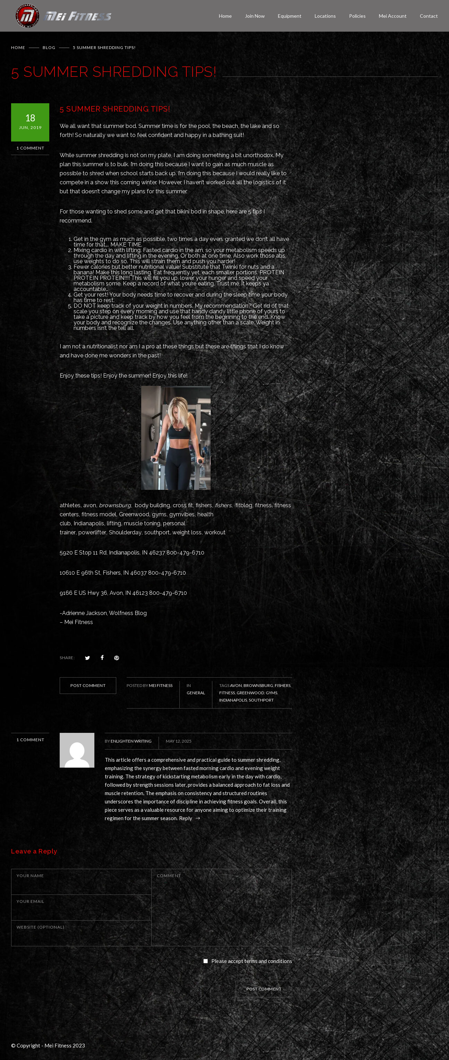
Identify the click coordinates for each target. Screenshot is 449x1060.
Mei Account (393, 16)
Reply (186, 818)
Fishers (282, 685)
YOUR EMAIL (30, 901)
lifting (114, 523)
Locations (325, 16)
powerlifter (92, 532)
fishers (204, 505)
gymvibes (182, 514)
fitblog (244, 505)
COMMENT (169, 875)
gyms (159, 514)
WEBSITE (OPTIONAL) (41, 927)
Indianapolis (89, 523)
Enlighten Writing (131, 741)
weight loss (187, 532)
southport (157, 532)
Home (225, 16)
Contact (429, 16)
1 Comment (30, 148)
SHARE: (67, 657)
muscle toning (142, 523)
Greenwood (134, 514)
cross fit (183, 505)
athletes (70, 505)
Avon (236, 685)
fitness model (99, 514)
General (196, 692)
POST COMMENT (87, 685)
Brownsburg (258, 685)
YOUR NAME (30, 875)
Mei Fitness (160, 685)
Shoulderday (125, 532)
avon (89, 505)
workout (215, 532)
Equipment (290, 16)
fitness (263, 505)
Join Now (255, 16)
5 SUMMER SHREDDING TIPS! (115, 108)
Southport (261, 700)
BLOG (49, 47)
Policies (357, 16)
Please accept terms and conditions (251, 961)
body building (152, 505)
